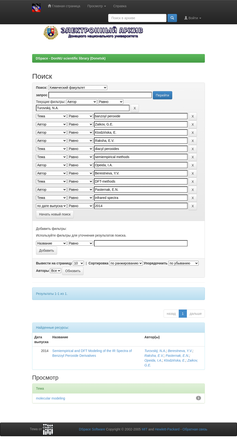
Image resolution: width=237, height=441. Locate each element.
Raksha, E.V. (154, 356)
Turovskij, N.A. (155, 351)
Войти (192, 18)
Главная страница (64, 6)
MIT (145, 429)
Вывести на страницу (54, 263)
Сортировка (98, 263)
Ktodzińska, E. (175, 360)
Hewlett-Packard (167, 429)
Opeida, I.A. (153, 360)
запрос (41, 95)
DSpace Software (92, 429)
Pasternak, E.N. (177, 356)
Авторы (42, 271)
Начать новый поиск (55, 214)
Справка (119, 6)
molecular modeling (50, 398)
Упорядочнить (155, 263)
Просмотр (96, 6)
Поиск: (41, 87)
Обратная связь (195, 429)
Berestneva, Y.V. (180, 351)
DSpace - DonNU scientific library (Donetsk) (71, 58)
